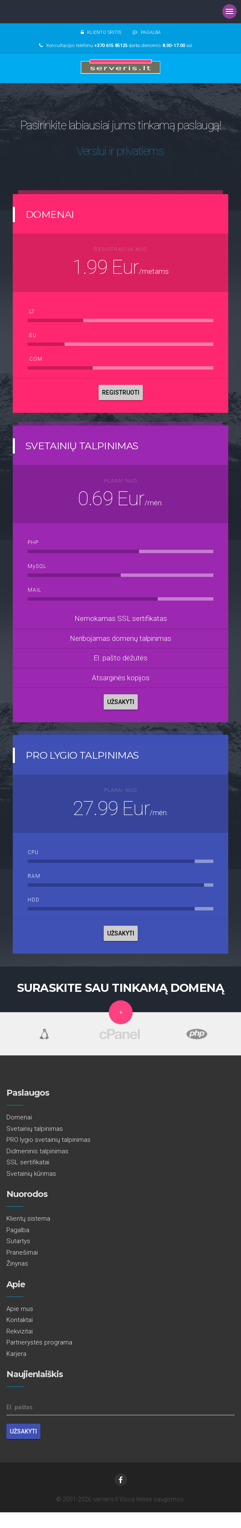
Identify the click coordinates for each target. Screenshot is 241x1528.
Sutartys (18, 1241)
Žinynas (17, 1263)
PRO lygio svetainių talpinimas (48, 1140)
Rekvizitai (19, 1331)
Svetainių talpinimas (34, 1129)
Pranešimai (22, 1252)
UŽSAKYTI (120, 702)
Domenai (19, 1117)
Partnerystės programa (39, 1342)
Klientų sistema (28, 1218)
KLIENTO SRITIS (104, 32)
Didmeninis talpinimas (37, 1151)
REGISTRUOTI (120, 392)
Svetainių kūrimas (31, 1173)
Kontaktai (19, 1320)
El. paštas (19, 1407)
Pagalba (17, 1230)
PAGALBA (151, 32)
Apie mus (19, 1309)
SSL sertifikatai (27, 1162)
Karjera (16, 1354)
